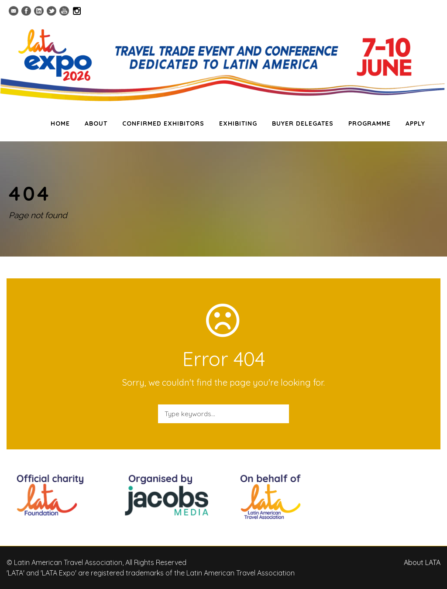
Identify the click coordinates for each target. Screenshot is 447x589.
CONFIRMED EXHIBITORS (163, 123)
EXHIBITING (238, 123)
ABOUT (96, 123)
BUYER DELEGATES (303, 123)
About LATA (422, 562)
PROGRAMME (369, 123)
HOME (60, 123)
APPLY (415, 123)
